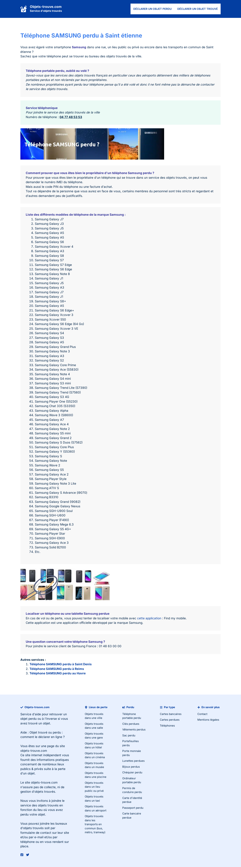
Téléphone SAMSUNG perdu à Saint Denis (60, 664)
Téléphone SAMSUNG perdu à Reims (56, 669)
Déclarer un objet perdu (152, 9)
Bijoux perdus (131, 766)
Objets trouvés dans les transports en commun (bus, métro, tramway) (95, 824)
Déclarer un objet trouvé (197, 9)
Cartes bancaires (170, 714)
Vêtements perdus (134, 729)
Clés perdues (130, 723)
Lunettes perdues (133, 760)
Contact (202, 714)
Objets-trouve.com (46, 7)
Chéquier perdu (132, 772)
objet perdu (28, 718)
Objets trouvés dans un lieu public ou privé (94, 786)
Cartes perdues (169, 719)
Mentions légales (208, 719)
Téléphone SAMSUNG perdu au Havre (57, 673)
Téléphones (167, 725)
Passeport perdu (132, 807)
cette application (149, 618)
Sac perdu (128, 735)
